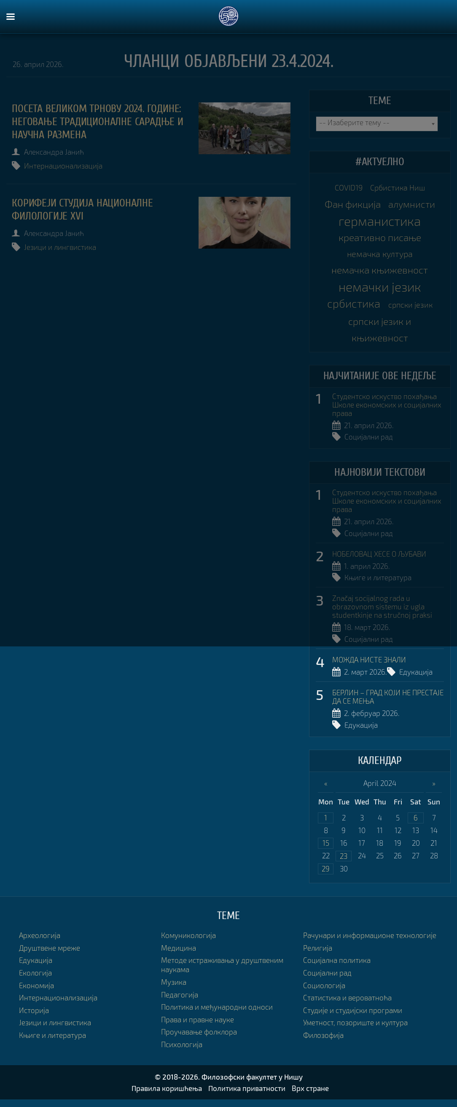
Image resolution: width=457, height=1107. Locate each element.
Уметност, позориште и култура (355, 1029)
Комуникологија (188, 942)
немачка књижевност (379, 273)
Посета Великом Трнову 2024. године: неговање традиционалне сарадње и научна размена (98, 121)
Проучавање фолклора (199, 1039)
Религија (317, 955)
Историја (34, 1017)
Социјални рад (368, 441)
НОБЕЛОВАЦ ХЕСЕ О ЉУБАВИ (379, 559)
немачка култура (380, 256)
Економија (36, 992)
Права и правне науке (197, 1026)
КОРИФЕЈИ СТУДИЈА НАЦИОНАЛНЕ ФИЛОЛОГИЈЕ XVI (83, 209)
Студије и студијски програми (352, 1017)
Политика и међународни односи (217, 1014)
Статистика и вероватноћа (347, 1004)
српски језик (411, 307)
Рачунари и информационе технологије (369, 942)
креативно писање (380, 239)
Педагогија (179, 1001)
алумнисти (412, 205)
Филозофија (323, 1042)
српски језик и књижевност (380, 332)
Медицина (178, 955)
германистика (379, 222)
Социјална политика (337, 967)
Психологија (181, 1051)
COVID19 (347, 188)
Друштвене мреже (49, 955)
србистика (353, 306)
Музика (173, 989)
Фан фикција (352, 205)
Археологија (39, 942)
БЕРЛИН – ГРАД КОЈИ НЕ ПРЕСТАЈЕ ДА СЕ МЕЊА (388, 702)
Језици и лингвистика (61, 247)
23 (343, 862)
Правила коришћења (167, 1095)
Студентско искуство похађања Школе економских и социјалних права (386, 409)
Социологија (324, 992)
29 (326, 875)
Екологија (35, 980)
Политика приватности (246, 1095)
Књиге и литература (377, 583)
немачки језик (379, 289)
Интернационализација (64, 165)
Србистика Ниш (398, 188)
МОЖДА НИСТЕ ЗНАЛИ (369, 665)
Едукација (416, 677)
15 (326, 849)
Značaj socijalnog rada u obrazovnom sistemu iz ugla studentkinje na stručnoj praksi (382, 612)
